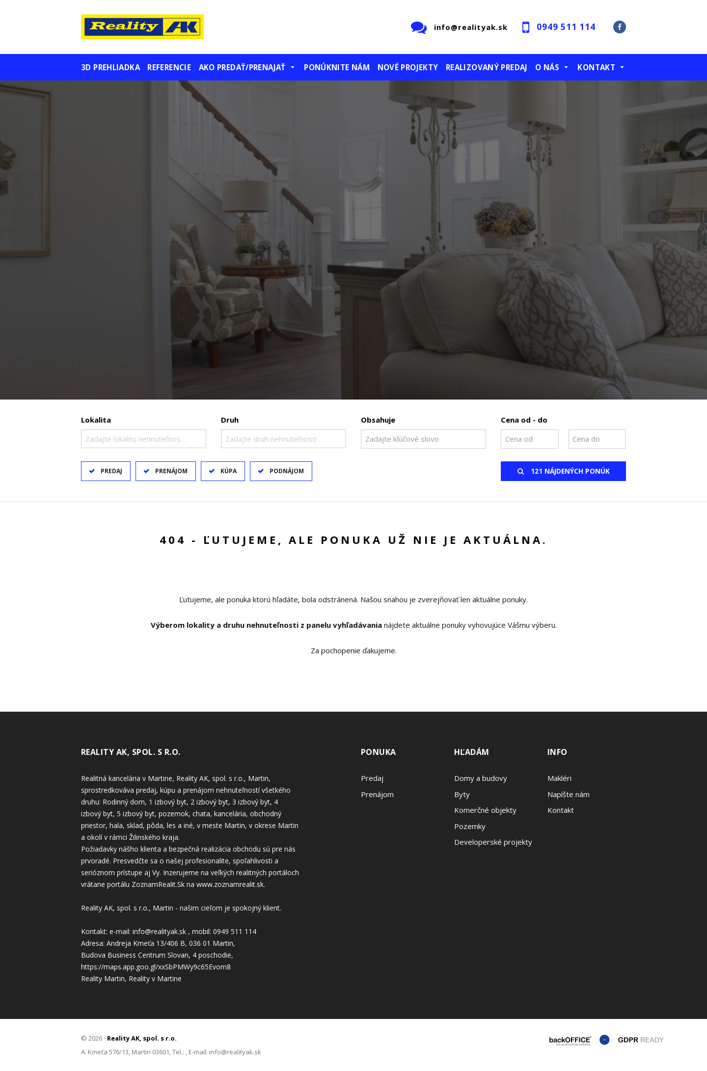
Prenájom (171, 471)
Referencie (169, 67)
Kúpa (228, 471)
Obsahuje (378, 420)
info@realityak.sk (471, 27)
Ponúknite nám (337, 67)
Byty (462, 794)
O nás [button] (547, 67)
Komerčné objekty (485, 810)
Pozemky (470, 826)
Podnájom (287, 471)
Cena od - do (524, 420)
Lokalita (96, 420)
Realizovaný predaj (487, 67)
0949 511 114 (566, 26)
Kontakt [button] (596, 67)
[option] (353, 240)
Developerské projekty (493, 842)
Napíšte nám (568, 794)
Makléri (559, 778)
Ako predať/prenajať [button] (242, 67)
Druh (230, 420)
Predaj (111, 471)
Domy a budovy (480, 778)
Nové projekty (408, 67)
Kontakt (560, 810)
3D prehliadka (110, 67)
